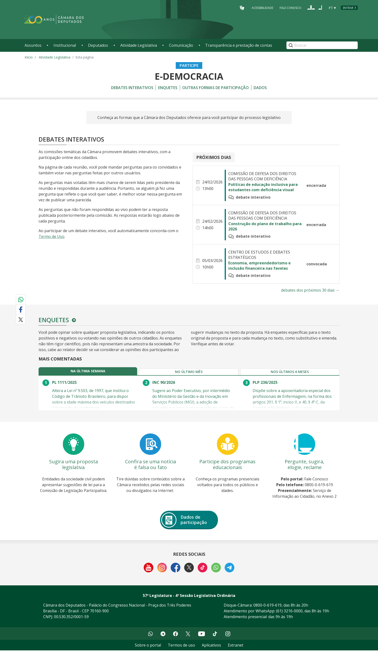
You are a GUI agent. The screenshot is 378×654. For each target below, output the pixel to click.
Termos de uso (181, 648)
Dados (260, 87)
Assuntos (33, 45)
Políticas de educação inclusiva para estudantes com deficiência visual (263, 187)
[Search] (322, 45)
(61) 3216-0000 (289, 614)
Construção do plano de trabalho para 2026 (265, 226)
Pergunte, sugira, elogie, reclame (304, 468)
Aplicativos (211, 648)
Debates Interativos (132, 87)
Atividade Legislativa (138, 45)
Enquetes (167, 87)
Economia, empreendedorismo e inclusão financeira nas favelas (259, 265)
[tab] (65, 373)
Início (29, 57)
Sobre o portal (148, 648)
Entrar (348, 8)
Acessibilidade (262, 8)
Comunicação (181, 45)
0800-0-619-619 (267, 608)
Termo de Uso (51, 236)
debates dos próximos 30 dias (310, 290)
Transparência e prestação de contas (238, 45)
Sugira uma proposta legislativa (73, 468)
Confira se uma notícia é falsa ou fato (150, 468)
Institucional (65, 45)
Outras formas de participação (215, 87)
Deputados (98, 45)
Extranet (235, 648)
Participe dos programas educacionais (227, 468)
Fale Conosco (290, 8)
